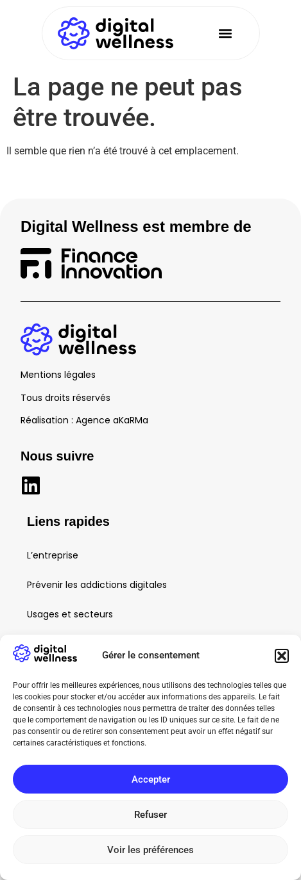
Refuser (150, 814)
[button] (281, 655)
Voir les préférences (150, 850)
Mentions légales (58, 374)
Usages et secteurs (70, 614)
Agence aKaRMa (112, 420)
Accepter (151, 779)
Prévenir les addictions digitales (97, 584)
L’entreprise (52, 555)
